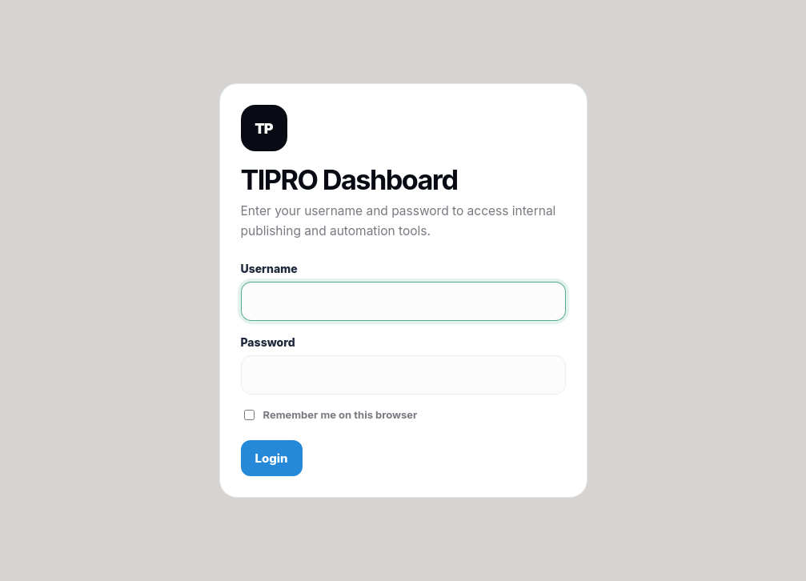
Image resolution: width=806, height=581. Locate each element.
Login (271, 458)
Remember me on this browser (331, 414)
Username (269, 268)
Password (268, 342)
